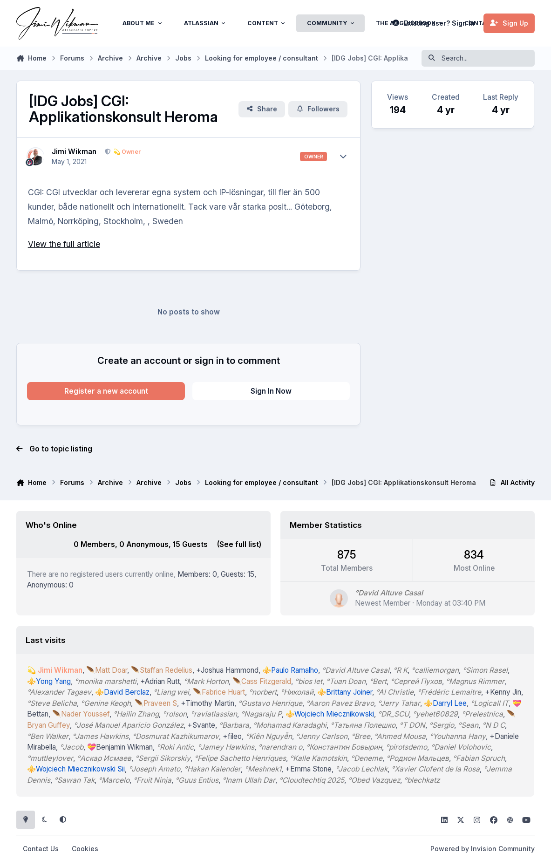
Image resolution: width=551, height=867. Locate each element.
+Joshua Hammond (228, 670)
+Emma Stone (309, 769)
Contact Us (41, 849)
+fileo (232, 735)
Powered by (482, 849)
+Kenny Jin (503, 692)
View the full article (64, 244)
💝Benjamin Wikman (120, 747)
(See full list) (239, 544)
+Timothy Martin (208, 703)
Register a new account (106, 391)
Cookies (85, 849)
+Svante (202, 725)
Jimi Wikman (74, 151)
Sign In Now (271, 391)
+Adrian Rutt (160, 681)
